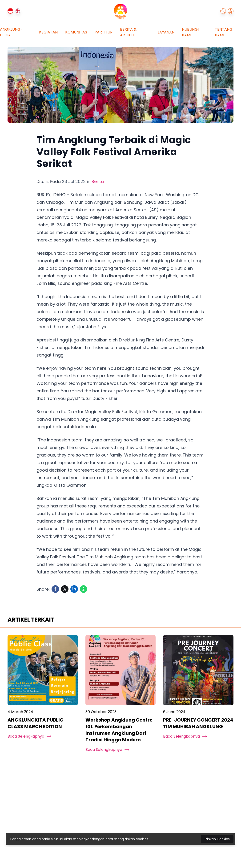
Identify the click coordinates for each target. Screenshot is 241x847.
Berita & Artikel (128, 32)
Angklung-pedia (11, 32)
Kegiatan (48, 32)
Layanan (166, 32)
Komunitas (76, 32)
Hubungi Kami (190, 32)
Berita (98, 181)
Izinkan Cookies (217, 839)
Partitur (103, 32)
